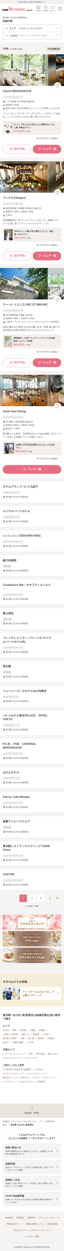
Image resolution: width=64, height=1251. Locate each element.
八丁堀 (30, 1042)
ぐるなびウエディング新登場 (31, 1081)
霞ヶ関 (31, 1038)
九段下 (6, 1042)
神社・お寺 (52, 1054)
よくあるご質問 (32, 1236)
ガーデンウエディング (13, 1073)
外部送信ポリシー (14, 1224)
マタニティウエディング (43, 1077)
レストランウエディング (14, 1054)
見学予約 (17, 149)
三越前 (32, 1030)
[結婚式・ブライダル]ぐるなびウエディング (22, 1121)
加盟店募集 (52, 1224)
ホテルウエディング (12, 1058)
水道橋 (50, 1038)
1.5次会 (38, 1069)
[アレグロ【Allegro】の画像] (32, 177)
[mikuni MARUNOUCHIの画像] (32, 70)
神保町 (41, 1038)
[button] (32, 1150)
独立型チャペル (10, 1077)
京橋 (22, 1038)
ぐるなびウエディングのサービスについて (31, 1230)
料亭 (31, 1054)
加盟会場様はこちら (35, 1224)
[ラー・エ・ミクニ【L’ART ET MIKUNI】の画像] (32, 284)
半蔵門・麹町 (18, 1042)
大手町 (46, 1034)
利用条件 (31, 1217)
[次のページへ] (50, 898)
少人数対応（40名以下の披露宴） (17, 1069)
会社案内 (9, 1217)
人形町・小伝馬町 (10, 1034)
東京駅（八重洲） (10, 1038)
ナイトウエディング (36, 1073)
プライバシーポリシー (48, 1217)
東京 (5, 1125)
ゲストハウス (31, 1058)
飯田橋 (36, 1034)
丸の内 (6, 1030)
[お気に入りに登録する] (57, 86)
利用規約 (20, 1217)
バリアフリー (9, 1081)
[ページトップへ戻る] (32, 1110)
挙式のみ (24, 1077)
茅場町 (42, 1030)
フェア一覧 (47, 149)
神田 (14, 1030)
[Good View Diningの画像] (32, 390)
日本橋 (23, 1030)
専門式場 (40, 1054)
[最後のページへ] (57, 898)
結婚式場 (50, 1121)
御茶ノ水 (26, 1034)
